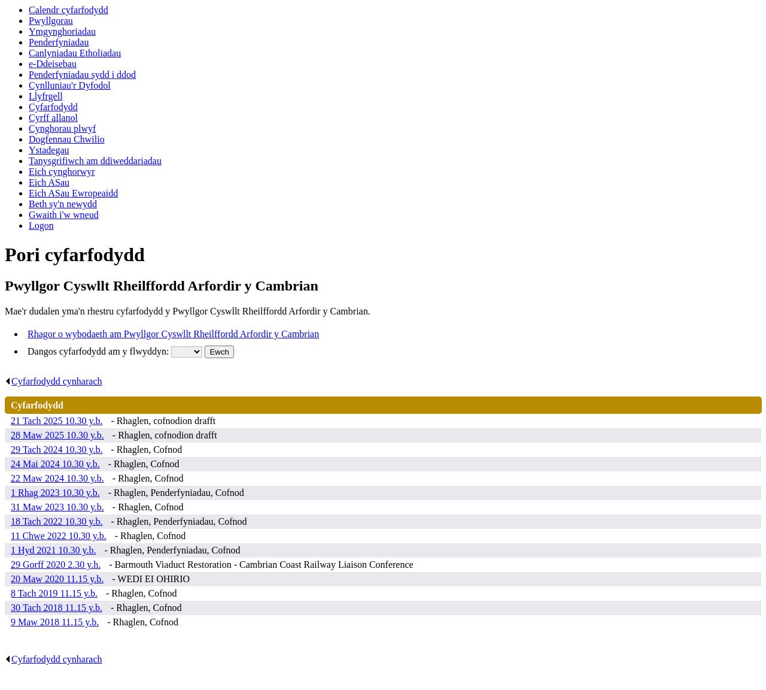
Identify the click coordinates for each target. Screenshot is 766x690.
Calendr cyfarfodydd (68, 10)
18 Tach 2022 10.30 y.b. (57, 521)
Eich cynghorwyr (62, 172)
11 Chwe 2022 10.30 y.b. (59, 536)
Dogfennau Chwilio (67, 139)
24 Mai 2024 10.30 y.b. (55, 464)
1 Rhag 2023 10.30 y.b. (55, 493)
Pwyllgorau (51, 21)
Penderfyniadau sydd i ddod (82, 74)
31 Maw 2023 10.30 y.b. (57, 507)
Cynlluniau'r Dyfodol (70, 85)
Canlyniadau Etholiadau (75, 53)
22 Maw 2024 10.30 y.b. (57, 478)
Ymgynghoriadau (62, 31)
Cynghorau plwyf (62, 128)
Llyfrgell (46, 96)
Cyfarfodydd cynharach (53, 381)
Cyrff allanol (53, 118)
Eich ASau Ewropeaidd (73, 193)
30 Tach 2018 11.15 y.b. (56, 608)
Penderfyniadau (59, 42)
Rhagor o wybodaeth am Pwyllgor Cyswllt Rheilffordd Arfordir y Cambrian (173, 334)
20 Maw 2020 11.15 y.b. (57, 579)
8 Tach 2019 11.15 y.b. (54, 593)
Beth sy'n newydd (63, 204)
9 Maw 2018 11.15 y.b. (55, 622)
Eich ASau (49, 182)
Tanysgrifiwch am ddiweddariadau (95, 161)
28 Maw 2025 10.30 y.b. (57, 435)
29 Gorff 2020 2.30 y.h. (56, 564)
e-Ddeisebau (53, 64)
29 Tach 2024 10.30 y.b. (57, 449)
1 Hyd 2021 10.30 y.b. (53, 550)
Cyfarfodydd (53, 107)
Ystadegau (49, 150)
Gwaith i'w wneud (64, 215)
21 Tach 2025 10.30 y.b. (57, 421)
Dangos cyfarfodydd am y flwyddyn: (99, 351)
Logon (41, 225)
